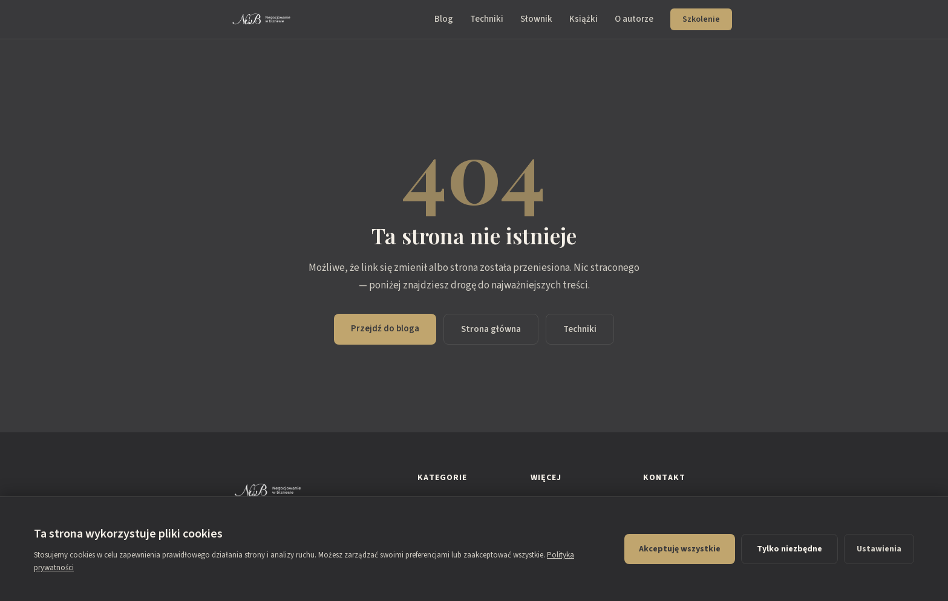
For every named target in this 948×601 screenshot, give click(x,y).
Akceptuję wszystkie (680, 549)
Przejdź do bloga (385, 328)
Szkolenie (701, 19)
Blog (443, 19)
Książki (583, 19)
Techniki (486, 19)
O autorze (634, 19)
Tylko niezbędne (789, 549)
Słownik (536, 19)
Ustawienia (879, 549)
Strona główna (491, 329)
